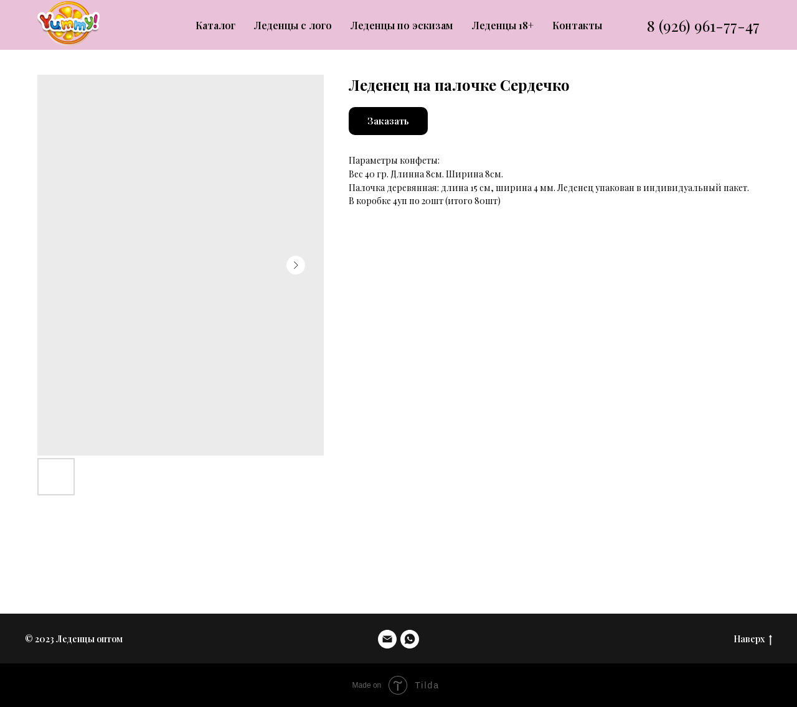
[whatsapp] (409, 639)
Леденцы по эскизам (402, 25)
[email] (387, 639)
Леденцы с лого (293, 25)
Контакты (577, 25)
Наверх (752, 639)
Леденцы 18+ (503, 25)
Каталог (215, 25)
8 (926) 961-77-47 (703, 25)
